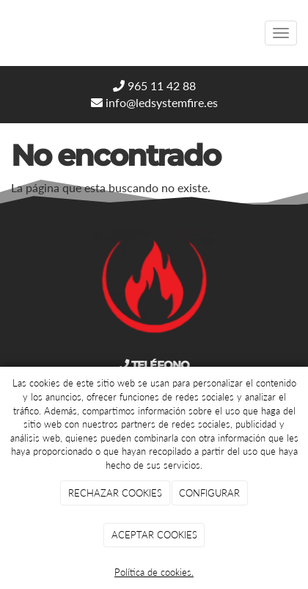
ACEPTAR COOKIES (154, 535)
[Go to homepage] (7, 33)
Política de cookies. (154, 572)
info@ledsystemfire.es (154, 102)
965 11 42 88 (154, 85)
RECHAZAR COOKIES (115, 493)
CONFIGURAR (209, 493)
